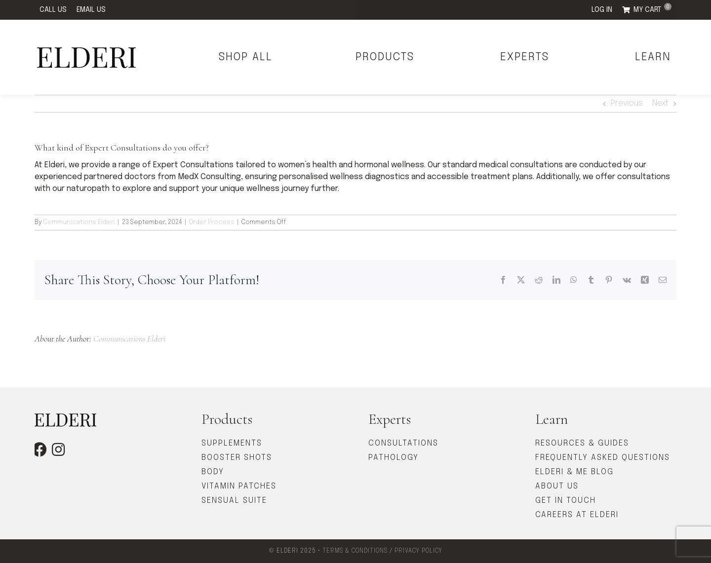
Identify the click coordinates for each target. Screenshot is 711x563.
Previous (627, 103)
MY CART (652, 8)
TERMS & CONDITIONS (355, 551)
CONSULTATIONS (403, 443)
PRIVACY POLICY (418, 551)
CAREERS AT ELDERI (577, 515)
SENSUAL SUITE (234, 500)
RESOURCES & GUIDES (582, 443)
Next (660, 103)
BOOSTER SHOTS (236, 457)
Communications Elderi (79, 222)
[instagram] (58, 449)
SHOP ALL (246, 57)
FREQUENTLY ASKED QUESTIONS (602, 457)
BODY (212, 472)
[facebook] (39, 449)
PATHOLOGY (393, 457)
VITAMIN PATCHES (238, 486)
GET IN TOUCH (565, 500)
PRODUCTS (385, 57)
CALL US (53, 9)
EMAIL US (91, 9)
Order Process (212, 222)
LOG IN (602, 9)
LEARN (653, 57)
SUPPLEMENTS (231, 443)
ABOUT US (557, 486)
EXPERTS (524, 57)
